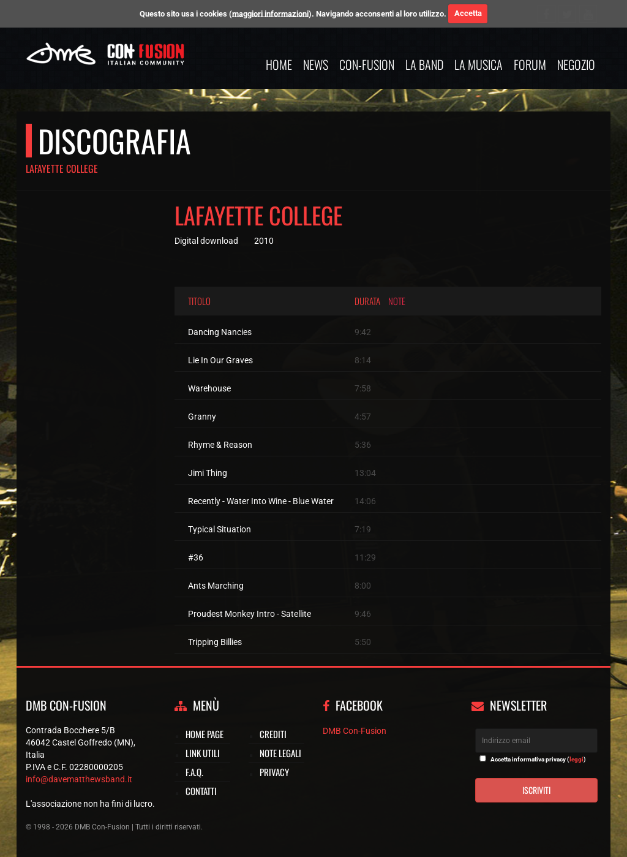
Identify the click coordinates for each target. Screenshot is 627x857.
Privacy (274, 772)
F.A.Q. (194, 772)
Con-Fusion (366, 64)
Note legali (280, 753)
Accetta (468, 13)
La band (424, 64)
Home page (204, 734)
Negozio (576, 64)
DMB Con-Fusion (354, 731)
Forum (530, 64)
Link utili (203, 753)
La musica (478, 64)
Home (279, 64)
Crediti (273, 734)
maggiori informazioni (270, 13)
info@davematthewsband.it (79, 779)
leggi (576, 759)
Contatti (201, 791)
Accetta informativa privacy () (538, 759)
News (315, 64)
